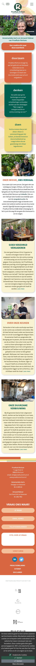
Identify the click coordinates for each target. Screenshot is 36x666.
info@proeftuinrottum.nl (20, 475)
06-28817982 (18, 497)
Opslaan (18, 658)
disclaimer (17, 572)
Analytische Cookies (18, 655)
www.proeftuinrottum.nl (18, 477)
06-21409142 (18, 487)
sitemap (17, 569)
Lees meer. (21, 289)
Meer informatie (18, 664)
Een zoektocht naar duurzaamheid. (18, 46)
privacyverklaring (17, 565)
